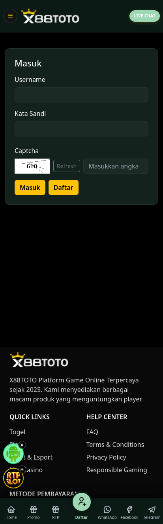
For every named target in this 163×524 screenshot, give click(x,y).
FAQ (92, 432)
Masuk (30, 187)
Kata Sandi (30, 113)
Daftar (63, 187)
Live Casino (26, 469)
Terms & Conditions (115, 444)
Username (30, 79)
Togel (17, 432)
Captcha (27, 150)
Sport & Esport (30, 457)
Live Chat (145, 16)
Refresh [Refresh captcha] (67, 166)
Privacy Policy (106, 457)
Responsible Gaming (116, 469)
